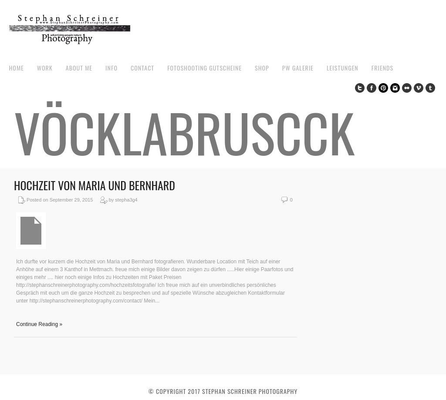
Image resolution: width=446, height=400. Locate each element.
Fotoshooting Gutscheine (204, 67)
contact (142, 67)
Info (111, 67)
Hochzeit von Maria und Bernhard (94, 185)
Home (16, 67)
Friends (382, 67)
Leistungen (342, 67)
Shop (262, 67)
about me (79, 67)
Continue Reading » (39, 324)
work (45, 67)
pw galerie (298, 67)
